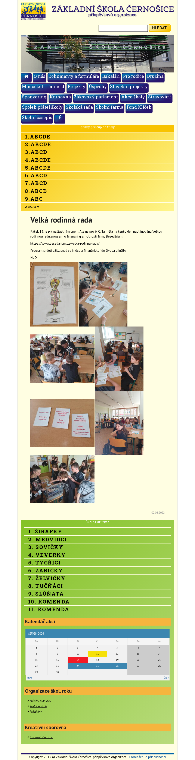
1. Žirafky (45, 531)
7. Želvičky (47, 578)
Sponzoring (34, 96)
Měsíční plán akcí (40, 701)
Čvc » (166, 677)
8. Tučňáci (45, 585)
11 (97, 653)
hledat (159, 27)
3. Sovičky (45, 547)
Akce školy (133, 96)
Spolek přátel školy (42, 107)
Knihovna (60, 96)
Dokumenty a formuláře (74, 76)
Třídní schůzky (38, 706)
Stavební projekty (129, 86)
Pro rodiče (133, 76)
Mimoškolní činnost (43, 86)
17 (78, 659)
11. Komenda (48, 609)
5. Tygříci (44, 562)
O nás (39, 76)
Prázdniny (36, 711)
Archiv (32, 207)
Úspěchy (98, 86)
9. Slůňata (46, 593)
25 (97, 665)
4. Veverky (47, 554)
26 (117, 665)
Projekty (77, 86)
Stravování (159, 96)
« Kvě (29, 677)
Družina (155, 76)
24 (78, 665)
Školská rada (79, 107)
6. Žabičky (45, 570)
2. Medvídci (47, 539)
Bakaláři (111, 76)
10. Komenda (49, 601)
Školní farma (109, 107)
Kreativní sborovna (41, 737)
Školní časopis (37, 117)
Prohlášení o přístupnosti (147, 757)
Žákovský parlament (96, 96)
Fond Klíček (139, 107)
